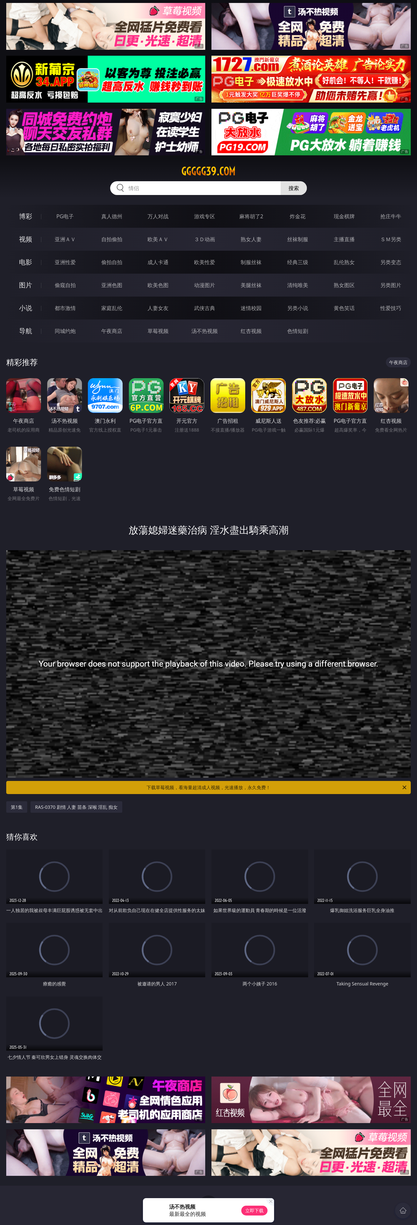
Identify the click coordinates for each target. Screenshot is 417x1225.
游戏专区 (204, 216)
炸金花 (298, 216)
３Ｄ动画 (204, 239)
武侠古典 (204, 308)
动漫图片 (204, 285)
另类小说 (297, 308)
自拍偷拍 (111, 239)
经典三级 (297, 262)
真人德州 (111, 216)
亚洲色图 (111, 285)
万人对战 (158, 216)
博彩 (25, 216)
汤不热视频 (204, 331)
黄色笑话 (344, 308)
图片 (25, 285)
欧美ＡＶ (158, 239)
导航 (25, 330)
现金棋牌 (344, 216)
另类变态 (390, 262)
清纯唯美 (297, 285)
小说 (25, 307)
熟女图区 (344, 285)
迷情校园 (251, 308)
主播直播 (344, 239)
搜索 (293, 188)
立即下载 (254, 1210)
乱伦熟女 (344, 262)
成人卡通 (158, 262)
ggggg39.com (208, 171)
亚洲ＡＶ (65, 239)
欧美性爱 (204, 262)
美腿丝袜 (251, 285)
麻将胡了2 (251, 216)
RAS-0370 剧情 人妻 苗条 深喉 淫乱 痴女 (76, 807)
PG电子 (65, 216)
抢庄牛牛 (390, 216)
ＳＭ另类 (390, 239)
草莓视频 (158, 331)
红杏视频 (251, 331)
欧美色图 (158, 285)
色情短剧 (297, 331)
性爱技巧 (390, 308)
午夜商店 (111, 331)
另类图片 (390, 285)
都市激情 (65, 308)
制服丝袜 (251, 262)
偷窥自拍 (65, 285)
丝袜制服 (297, 239)
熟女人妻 (251, 239)
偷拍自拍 (111, 262)
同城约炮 (65, 331)
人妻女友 (158, 308)
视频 (25, 239)
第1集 (17, 807)
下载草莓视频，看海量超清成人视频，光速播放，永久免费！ (277, 787)
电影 (25, 262)
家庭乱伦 (111, 308)
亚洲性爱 (65, 262)
